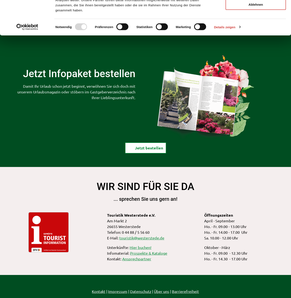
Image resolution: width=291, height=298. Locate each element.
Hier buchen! (140, 247)
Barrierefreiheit (185, 291)
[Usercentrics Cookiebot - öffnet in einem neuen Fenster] (27, 58)
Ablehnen (256, 35)
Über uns (161, 291)
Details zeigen (224, 58)
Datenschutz (140, 291)
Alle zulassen (256, 10)
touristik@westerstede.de (141, 238)
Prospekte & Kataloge (148, 253)
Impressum (118, 291)
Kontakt (99, 291)
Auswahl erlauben (255, 23)
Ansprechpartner (136, 259)
